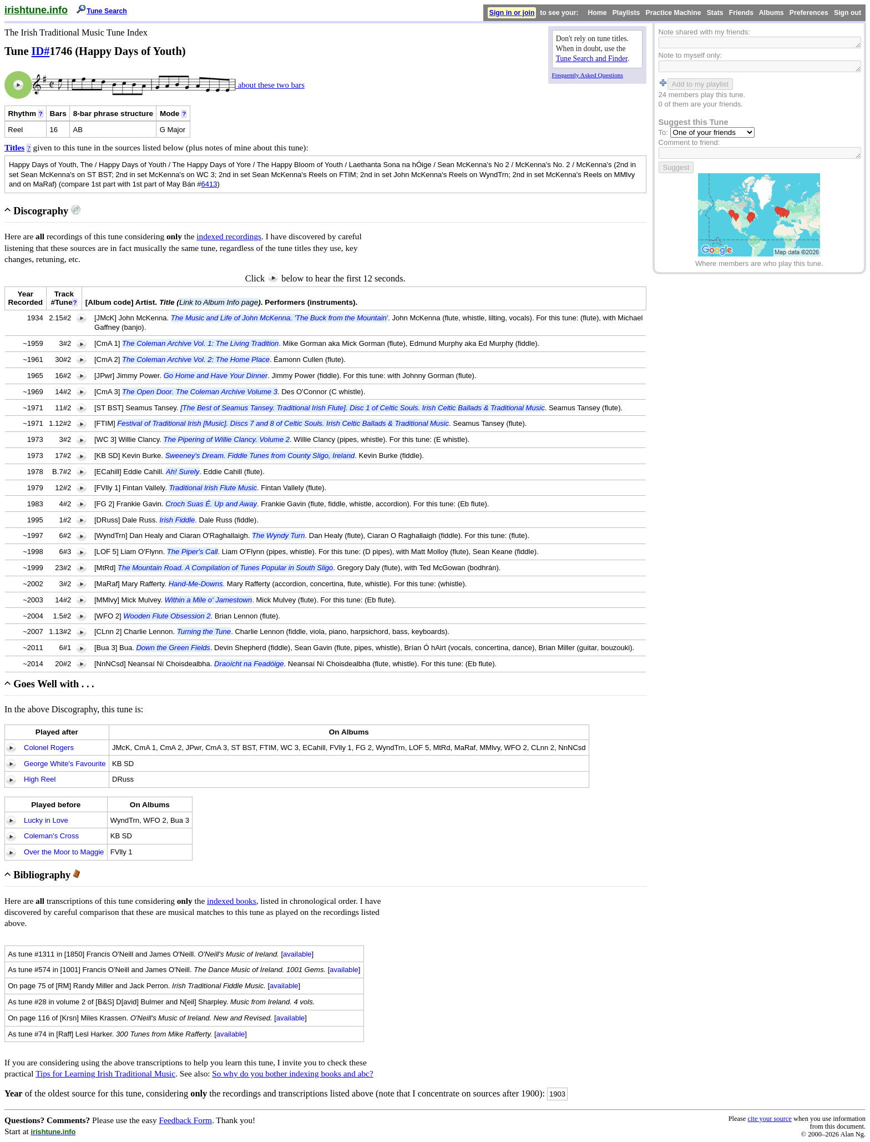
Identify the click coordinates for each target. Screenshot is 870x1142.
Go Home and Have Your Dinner (216, 375)
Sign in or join (512, 13)
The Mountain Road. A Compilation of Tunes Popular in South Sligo (225, 568)
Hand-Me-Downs (196, 584)
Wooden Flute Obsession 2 (166, 616)
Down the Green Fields (173, 647)
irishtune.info (36, 10)
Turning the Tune (204, 631)
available (297, 954)
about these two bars (270, 85)
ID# (41, 51)
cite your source (769, 1119)
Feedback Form (185, 1120)
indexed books (231, 900)
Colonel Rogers (49, 747)
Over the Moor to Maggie (64, 852)
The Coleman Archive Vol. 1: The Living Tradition (200, 343)
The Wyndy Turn (278, 535)
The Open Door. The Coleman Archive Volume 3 (199, 392)
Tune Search (107, 11)
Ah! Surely (182, 471)
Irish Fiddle (177, 520)
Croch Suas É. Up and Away (211, 504)
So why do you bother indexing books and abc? (292, 1073)
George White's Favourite (65, 763)
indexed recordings (228, 236)
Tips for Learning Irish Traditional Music (105, 1073)
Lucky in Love (46, 820)
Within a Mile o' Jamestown (208, 600)
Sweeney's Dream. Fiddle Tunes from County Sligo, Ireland (260, 455)
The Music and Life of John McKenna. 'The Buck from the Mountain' (279, 318)
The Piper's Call (192, 551)
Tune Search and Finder (592, 58)
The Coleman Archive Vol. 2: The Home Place (196, 359)
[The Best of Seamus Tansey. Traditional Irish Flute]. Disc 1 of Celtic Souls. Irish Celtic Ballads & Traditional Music (362, 408)
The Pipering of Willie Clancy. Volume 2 (226, 439)
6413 (209, 184)
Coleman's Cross (51, 836)
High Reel (39, 779)
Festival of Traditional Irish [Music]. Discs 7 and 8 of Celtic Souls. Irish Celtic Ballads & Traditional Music (283, 423)
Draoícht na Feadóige (249, 664)
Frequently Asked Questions (587, 75)
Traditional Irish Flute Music (213, 488)
